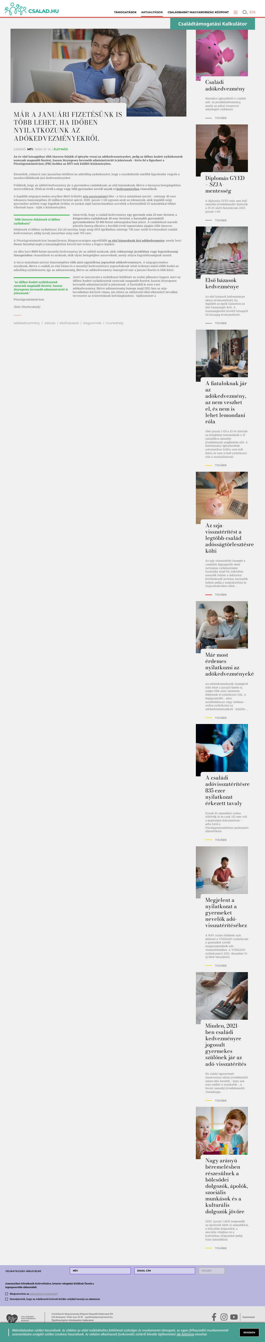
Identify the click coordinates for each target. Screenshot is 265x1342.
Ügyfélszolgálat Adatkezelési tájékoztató (73, 1320)
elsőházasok (69, 323)
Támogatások (125, 12)
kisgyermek (92, 323)
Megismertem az (34, 1293)
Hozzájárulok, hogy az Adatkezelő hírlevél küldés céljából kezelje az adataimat (55, 1298)
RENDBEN (249, 1332)
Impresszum (248, 1317)
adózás (49, 323)
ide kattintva (185, 1334)
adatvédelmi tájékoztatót (44, 1293)
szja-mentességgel (95, 196)
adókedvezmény (27, 323)
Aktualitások (152, 12)
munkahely (115, 323)
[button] (236, 12)
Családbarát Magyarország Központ (198, 12)
